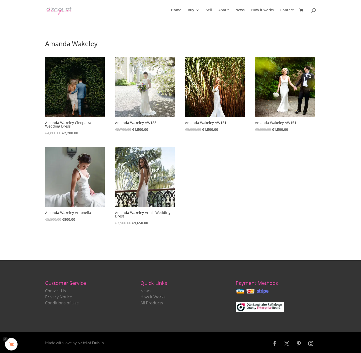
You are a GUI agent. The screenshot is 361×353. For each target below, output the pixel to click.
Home (176, 10)
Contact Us (55, 291)
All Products (151, 303)
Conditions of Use (62, 303)
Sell (209, 10)
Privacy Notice (58, 297)
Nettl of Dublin (90, 342)
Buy (191, 10)
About (223, 10)
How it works (262, 10)
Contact (287, 10)
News (240, 10)
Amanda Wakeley (71, 43)
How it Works (152, 297)
